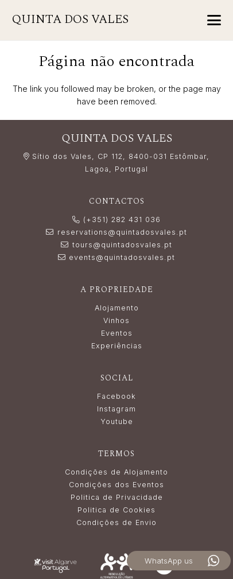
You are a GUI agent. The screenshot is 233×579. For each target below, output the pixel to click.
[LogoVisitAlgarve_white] (55, 566)
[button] (214, 20)
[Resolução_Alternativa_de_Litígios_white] (116, 566)
